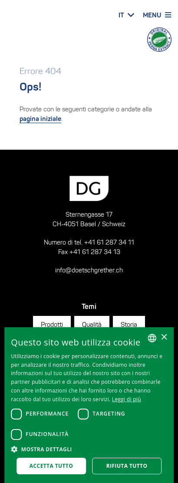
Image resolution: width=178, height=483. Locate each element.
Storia (129, 324)
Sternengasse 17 (89, 214)
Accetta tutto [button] (51, 466)
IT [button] (121, 15)
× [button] (164, 337)
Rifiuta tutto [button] (127, 466)
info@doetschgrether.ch (89, 270)
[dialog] (89, 405)
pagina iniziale (40, 118)
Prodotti (52, 324)
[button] (89, 449)
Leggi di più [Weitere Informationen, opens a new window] (126, 399)
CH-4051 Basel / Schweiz (89, 224)
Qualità (92, 324)
